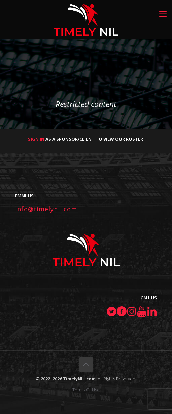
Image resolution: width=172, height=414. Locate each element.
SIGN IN (36, 139)
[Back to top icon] (86, 364)
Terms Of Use (86, 390)
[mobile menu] (163, 13)
